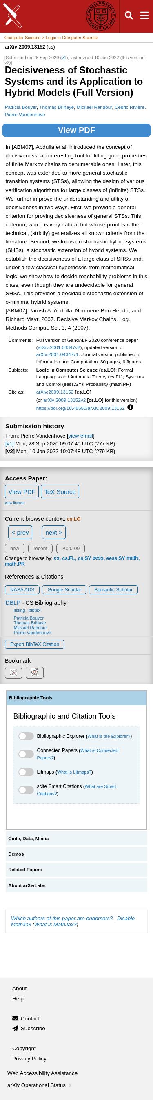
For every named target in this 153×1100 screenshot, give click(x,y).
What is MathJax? (55, 924)
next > (53, 532)
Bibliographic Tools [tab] (31, 697)
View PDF (76, 130)
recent (40, 548)
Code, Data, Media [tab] (28, 838)
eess (98, 558)
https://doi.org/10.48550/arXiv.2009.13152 (80, 408)
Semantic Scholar (113, 590)
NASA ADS (22, 590)
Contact (30, 1019)
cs (56, 558)
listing (19, 610)
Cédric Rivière (129, 107)
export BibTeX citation (34, 644)
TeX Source (60, 491)
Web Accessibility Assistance (42, 1073)
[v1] (9, 443)
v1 (64, 57)
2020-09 (71, 548)
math (132, 558)
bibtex (34, 610)
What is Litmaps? (74, 772)
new (14, 548)
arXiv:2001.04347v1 (57, 354)
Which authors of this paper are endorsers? (62, 918)
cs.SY (84, 558)
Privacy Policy (29, 1059)
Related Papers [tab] (25, 869)
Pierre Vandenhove (25, 114)
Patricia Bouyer (21, 107)
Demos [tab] (16, 854)
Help (18, 999)
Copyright (24, 1048)
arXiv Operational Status (40, 1085)
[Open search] (129, 16)
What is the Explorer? (108, 736)
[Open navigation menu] (144, 16)
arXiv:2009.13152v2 (64, 400)
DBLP (13, 603)
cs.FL (68, 558)
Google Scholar (64, 590)
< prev (20, 532)
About (19, 988)
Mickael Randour (94, 107)
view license (15, 503)
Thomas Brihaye (56, 107)
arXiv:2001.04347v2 (59, 347)
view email (81, 436)
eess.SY (115, 558)
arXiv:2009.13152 (55, 391)
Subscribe (33, 1028)
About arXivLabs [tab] (27, 885)
